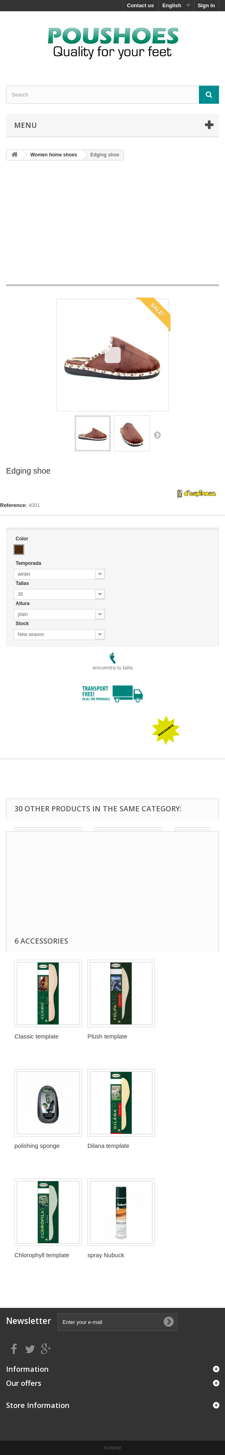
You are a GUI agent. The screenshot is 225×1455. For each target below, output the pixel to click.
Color (23, 539)
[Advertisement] (115, 225)
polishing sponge (37, 1145)
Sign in (206, 5)
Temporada (29, 563)
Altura (23, 603)
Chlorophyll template (41, 1255)
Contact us (140, 5)
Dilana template (108, 1145)
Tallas (23, 583)
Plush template (107, 1036)
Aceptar (112, 1448)
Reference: (13, 505)
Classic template (36, 1036)
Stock (23, 623)
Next (157, 435)
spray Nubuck (105, 1255)
